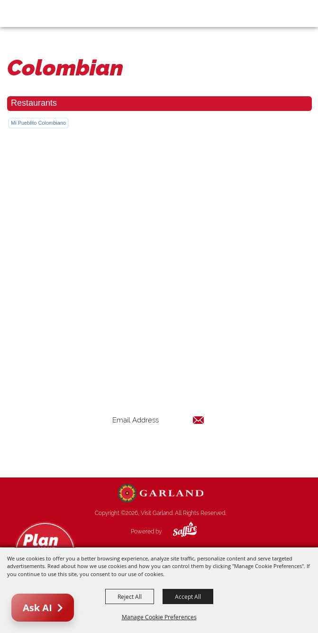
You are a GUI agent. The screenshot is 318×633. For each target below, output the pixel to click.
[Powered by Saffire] (178, 531)
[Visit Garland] (33, 13)
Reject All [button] (130, 596)
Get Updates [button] (158, 451)
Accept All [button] (188, 596)
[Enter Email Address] (158, 420)
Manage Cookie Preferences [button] (159, 617)
